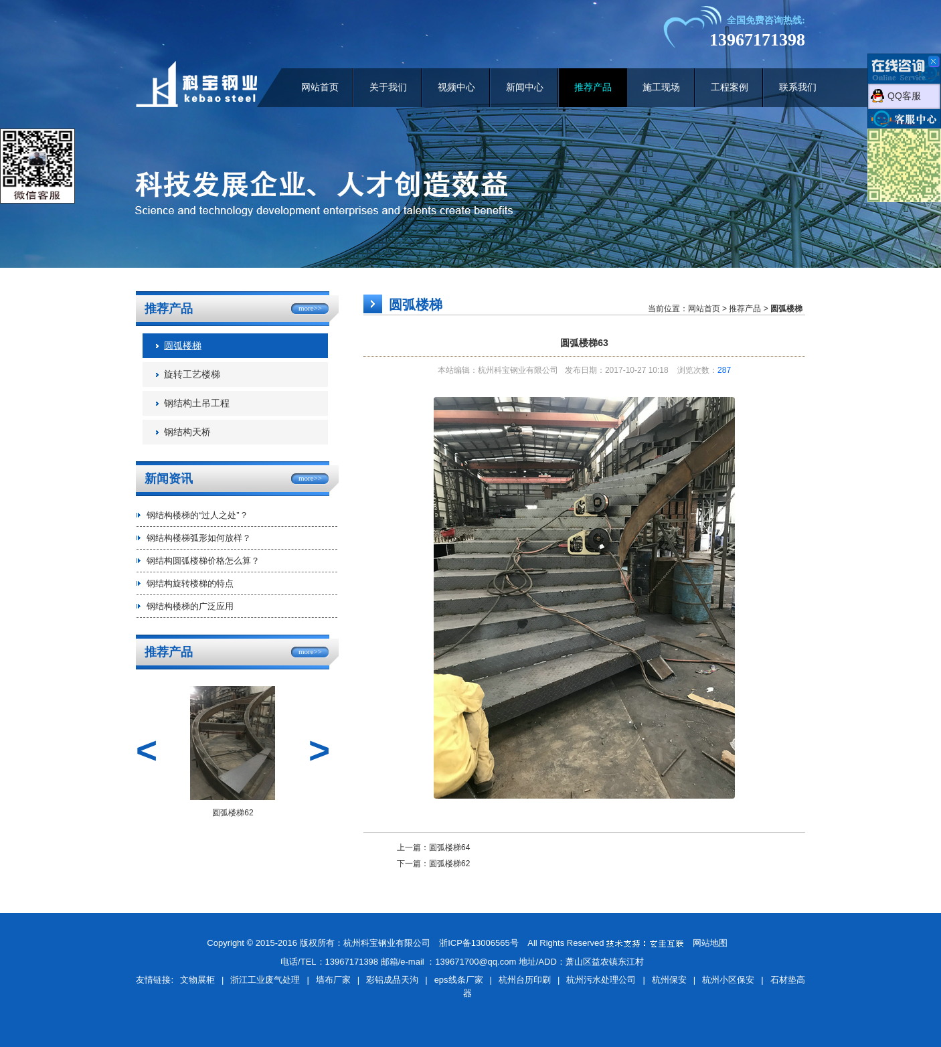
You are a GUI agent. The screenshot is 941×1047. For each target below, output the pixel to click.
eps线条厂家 (458, 980)
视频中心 (456, 87)
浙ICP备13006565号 (479, 943)
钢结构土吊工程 (197, 403)
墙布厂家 (333, 980)
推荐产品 (593, 87)
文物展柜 (197, 980)
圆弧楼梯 (182, 346)
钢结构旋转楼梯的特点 (190, 583)
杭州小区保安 (728, 980)
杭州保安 (669, 980)
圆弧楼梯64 (449, 847)
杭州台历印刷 (525, 980)
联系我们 (798, 87)
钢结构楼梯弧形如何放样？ (199, 538)
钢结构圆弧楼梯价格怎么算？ (203, 561)
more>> (310, 308)
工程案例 (729, 87)
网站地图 (710, 943)
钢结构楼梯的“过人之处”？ (197, 515)
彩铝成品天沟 (392, 980)
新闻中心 (524, 87)
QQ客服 (904, 95)
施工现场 (661, 87)
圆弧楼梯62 (449, 863)
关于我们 (388, 87)
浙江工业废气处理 (265, 980)
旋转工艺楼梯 (192, 375)
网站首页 (320, 87)
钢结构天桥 (187, 432)
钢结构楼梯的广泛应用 (190, 606)
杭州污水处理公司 (601, 980)
